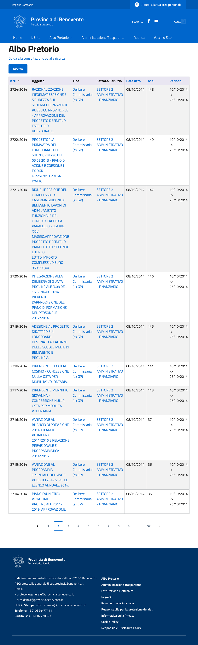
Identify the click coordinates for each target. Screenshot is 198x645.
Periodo (176, 80)
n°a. (151, 80)
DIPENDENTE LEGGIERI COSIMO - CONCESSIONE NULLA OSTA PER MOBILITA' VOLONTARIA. (50, 373)
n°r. (15, 80)
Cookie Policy (110, 621)
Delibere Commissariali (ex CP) (83, 425)
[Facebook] (140, 21)
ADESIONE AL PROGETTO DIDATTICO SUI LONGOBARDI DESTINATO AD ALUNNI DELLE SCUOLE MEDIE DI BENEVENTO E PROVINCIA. (50, 342)
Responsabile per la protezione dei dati (127, 609)
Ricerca (18, 69)
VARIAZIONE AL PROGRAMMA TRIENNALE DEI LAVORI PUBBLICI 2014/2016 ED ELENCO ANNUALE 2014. (50, 475)
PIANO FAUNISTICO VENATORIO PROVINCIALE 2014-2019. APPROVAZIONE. (49, 501)
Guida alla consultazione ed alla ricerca (37, 58)
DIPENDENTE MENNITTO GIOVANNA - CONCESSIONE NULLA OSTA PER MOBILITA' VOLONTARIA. (50, 401)
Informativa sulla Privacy (117, 615)
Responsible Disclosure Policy (121, 628)
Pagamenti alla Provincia (117, 603)
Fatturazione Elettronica (117, 591)
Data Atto (133, 80)
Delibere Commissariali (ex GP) (83, 94)
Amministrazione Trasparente (121, 584)
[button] (158, 4)
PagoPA (106, 597)
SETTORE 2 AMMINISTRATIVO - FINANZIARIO (110, 94)
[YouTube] (148, 21)
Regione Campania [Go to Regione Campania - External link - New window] (22, 5)
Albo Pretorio (110, 578)
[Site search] (181, 21)
